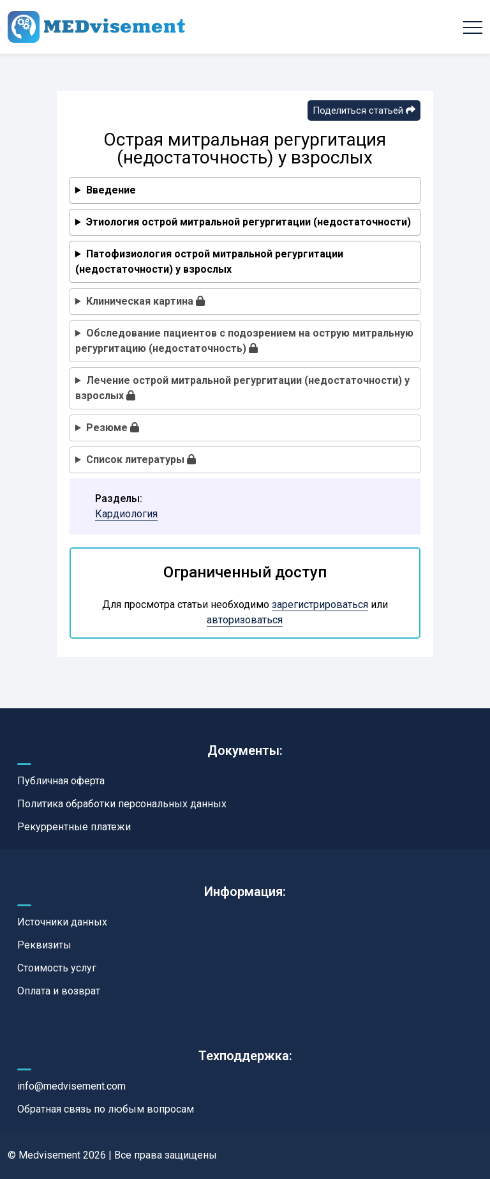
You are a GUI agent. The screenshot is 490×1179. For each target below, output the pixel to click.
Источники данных (62, 922)
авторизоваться (245, 620)
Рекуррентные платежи (74, 827)
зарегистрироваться (320, 604)
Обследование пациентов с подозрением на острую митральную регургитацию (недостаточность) (244, 340)
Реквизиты (44, 945)
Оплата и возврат (58, 991)
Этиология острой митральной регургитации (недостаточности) (248, 222)
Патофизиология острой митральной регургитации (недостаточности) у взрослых (209, 261)
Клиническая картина (145, 301)
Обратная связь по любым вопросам (105, 1109)
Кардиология (126, 514)
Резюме (112, 428)
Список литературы (141, 459)
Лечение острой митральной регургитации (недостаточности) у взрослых (242, 388)
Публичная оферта (61, 781)
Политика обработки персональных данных (121, 804)
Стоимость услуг (56, 968)
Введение (111, 190)
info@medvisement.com (71, 1086)
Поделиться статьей (364, 110)
